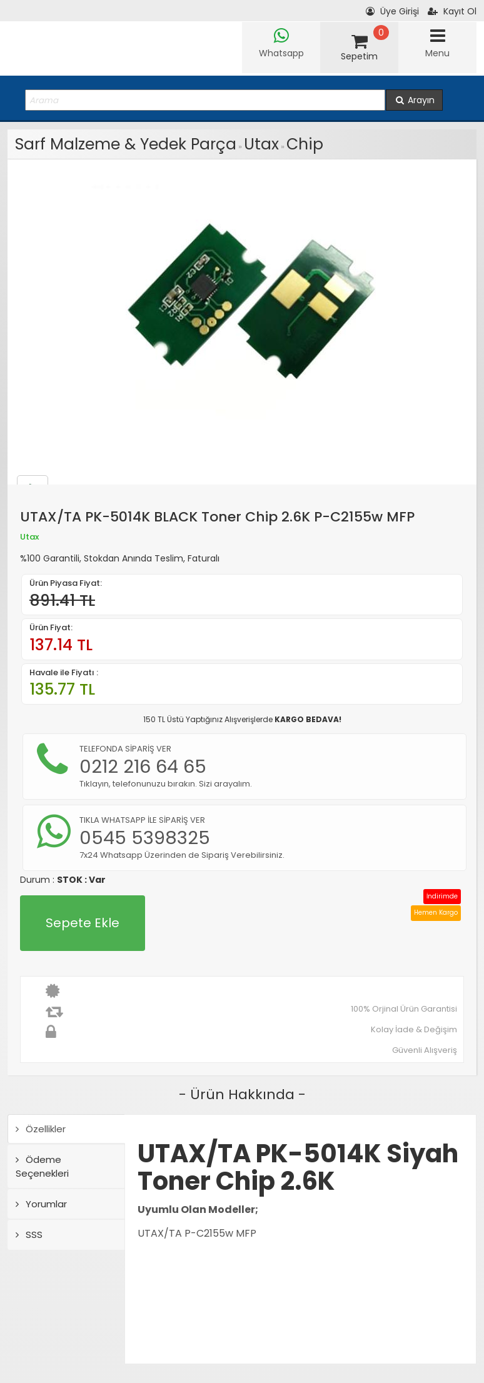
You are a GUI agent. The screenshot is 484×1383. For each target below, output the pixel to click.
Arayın (414, 100)
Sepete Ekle (82, 923)
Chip (304, 144)
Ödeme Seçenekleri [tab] (42, 1166)
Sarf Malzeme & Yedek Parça (125, 144)
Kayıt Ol (452, 11)
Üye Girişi (392, 11)
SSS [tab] (29, 1234)
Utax (261, 144)
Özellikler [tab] (41, 1128)
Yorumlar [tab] (41, 1203)
